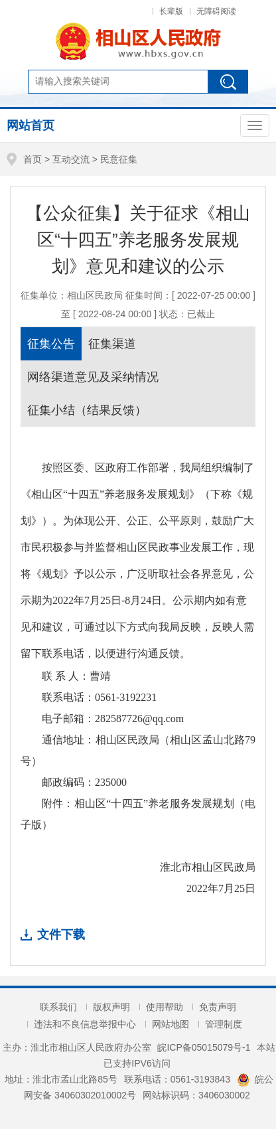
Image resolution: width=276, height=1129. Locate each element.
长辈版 (171, 11)
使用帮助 (164, 1007)
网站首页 (30, 125)
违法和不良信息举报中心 (85, 1024)
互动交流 (71, 159)
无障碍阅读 (216, 11)
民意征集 (118, 159)
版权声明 (111, 1007)
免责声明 (217, 1007)
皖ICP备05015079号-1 (203, 1047)
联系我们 (58, 1007)
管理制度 (223, 1024)
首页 (32, 159)
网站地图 (170, 1024)
